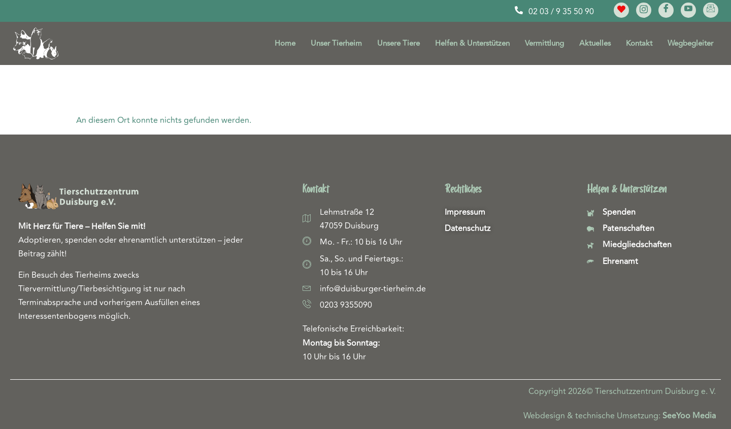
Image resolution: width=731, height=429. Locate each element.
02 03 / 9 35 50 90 (561, 12)
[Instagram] (643, 10)
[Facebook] (666, 10)
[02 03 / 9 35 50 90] (519, 10)
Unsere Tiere (398, 43)
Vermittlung (544, 43)
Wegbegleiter (690, 43)
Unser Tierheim (336, 43)
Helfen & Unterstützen (472, 43)
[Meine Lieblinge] (621, 10)
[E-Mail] (710, 10)
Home (285, 43)
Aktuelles (595, 43)
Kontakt (639, 43)
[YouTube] (688, 10)
